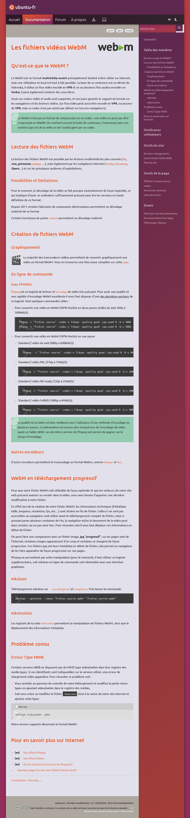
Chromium (124, 164)
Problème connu (152, 114)
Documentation (38, 19)
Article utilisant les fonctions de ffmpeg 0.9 (52, 764)
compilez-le (84, 589)
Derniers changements (156, 163)
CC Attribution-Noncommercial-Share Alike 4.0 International (103, 809)
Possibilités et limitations (161, 69)
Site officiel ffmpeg (36, 752)
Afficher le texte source (156, 193)
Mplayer (110, 462)
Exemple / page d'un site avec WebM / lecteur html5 (52, 770)
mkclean (151, 104)
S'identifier (149, 39)
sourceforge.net (63, 589)
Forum (61, 19)
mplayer (38, 164)
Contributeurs (20, 780)
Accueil (14, 19)
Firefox (111, 164)
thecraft (36, 780)
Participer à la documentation (160, 227)
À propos (79, 19)
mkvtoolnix (49, 623)
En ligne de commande (159, 84)
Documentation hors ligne (158, 233)
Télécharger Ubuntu (154, 238)
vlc (125, 159)
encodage (64, 291)
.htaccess (24, 706)
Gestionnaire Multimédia (157, 168)
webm (116, 30)
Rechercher (179, 28)
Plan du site (150, 174)
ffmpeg (128, 30)
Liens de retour (151, 208)
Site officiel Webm (36, 758)
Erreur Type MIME (156, 119)
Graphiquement (155, 79)
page (126, 262)
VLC (121, 462)
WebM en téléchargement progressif (158, 97)
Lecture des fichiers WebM (158, 64)
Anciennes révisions (154, 203)
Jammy (105, 30)
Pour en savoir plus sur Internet (156, 126)
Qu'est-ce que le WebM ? (157, 58)
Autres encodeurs (156, 90)
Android (54, 218)
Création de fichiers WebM (158, 74)
